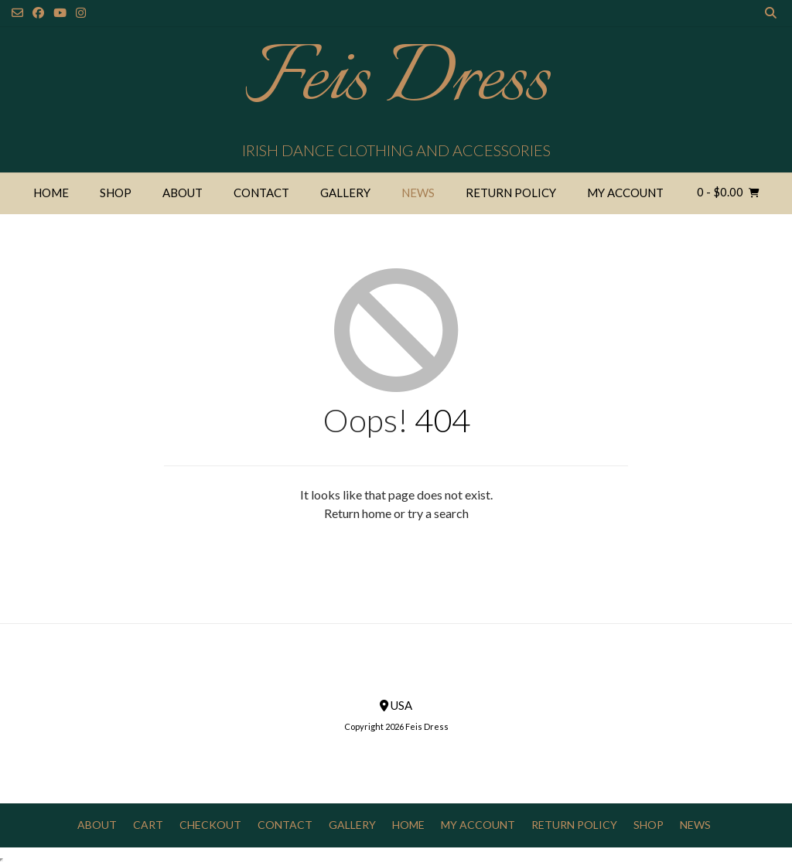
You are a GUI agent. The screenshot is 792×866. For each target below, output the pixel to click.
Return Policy (511, 192)
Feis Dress (396, 81)
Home (51, 192)
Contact (261, 192)
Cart (148, 824)
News (418, 192)
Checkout (210, 824)
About (182, 192)
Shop (115, 192)
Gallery (345, 192)
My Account (625, 192)
